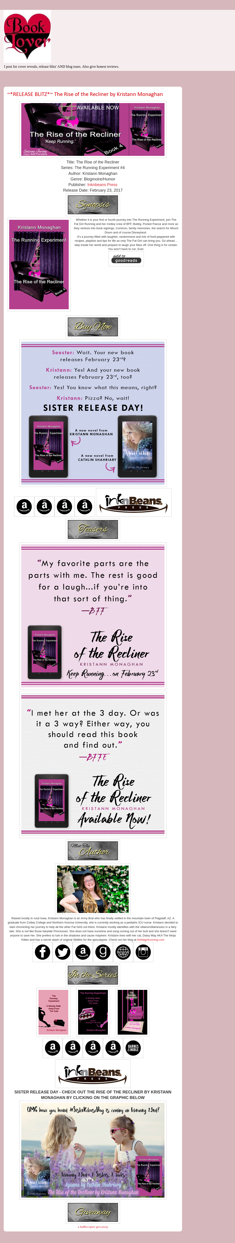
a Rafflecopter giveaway (93, 1227)
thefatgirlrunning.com (150, 939)
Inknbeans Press (102, 184)
